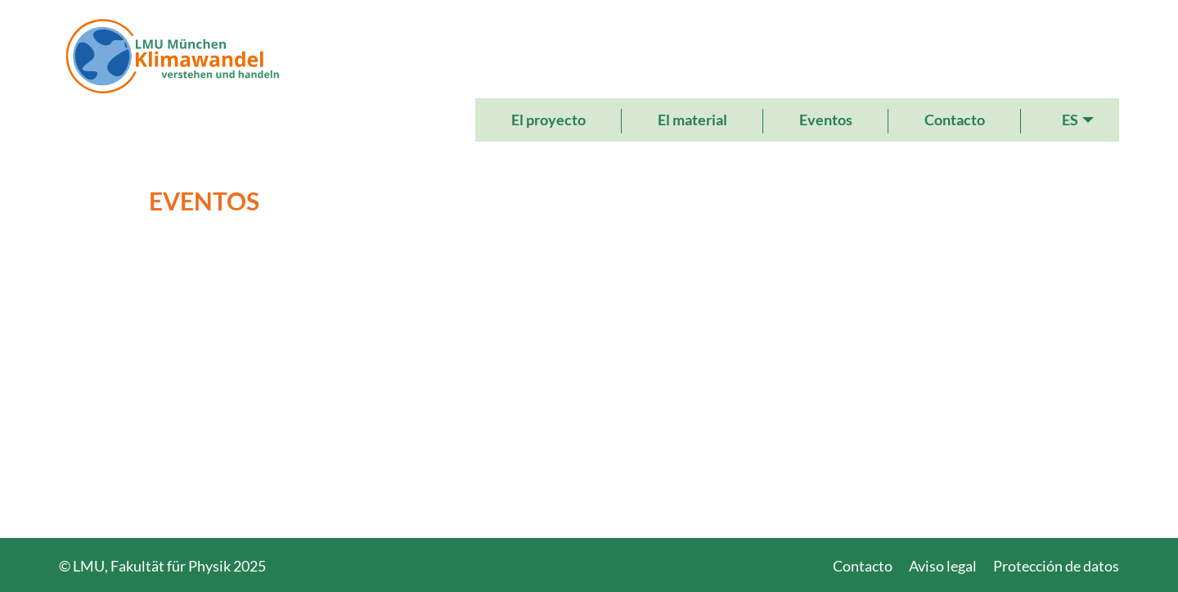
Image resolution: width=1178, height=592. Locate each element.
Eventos (825, 120)
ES (1070, 120)
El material (692, 120)
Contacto (954, 120)
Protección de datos (1056, 566)
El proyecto (548, 120)
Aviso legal (943, 566)
